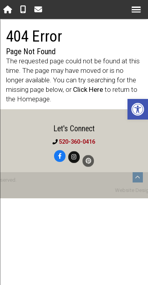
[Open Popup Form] (39, 9)
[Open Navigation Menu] (136, 9)
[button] (137, 109)
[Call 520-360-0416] (24, 9)
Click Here (88, 89)
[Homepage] (8, 9)
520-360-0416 (77, 142)
